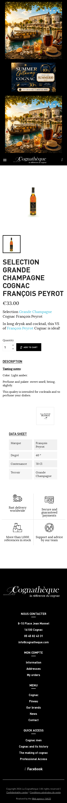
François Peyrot (20, 328)
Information (33, 662)
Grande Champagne (35, 311)
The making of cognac (33, 753)
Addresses (33, 668)
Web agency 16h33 (41, 798)
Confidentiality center (17, 792)
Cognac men (34, 740)
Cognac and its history (33, 746)
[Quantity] (7, 347)
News (33, 714)
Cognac (33, 695)
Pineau (33, 701)
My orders (33, 675)
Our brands (33, 707)
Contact (33, 720)
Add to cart (29, 347)
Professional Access (33, 759)
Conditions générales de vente (45, 792)
